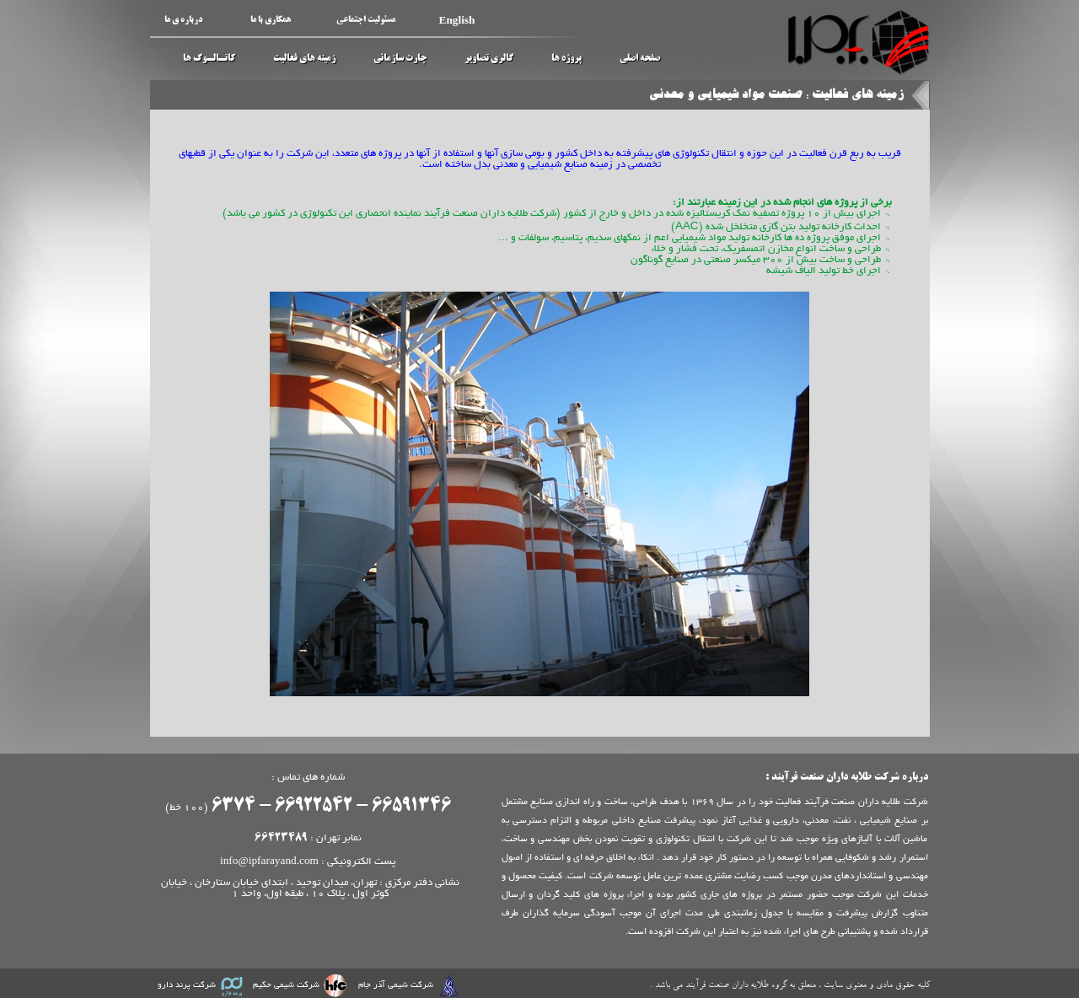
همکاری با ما (270, 20)
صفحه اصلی (640, 59)
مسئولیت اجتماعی (365, 20)
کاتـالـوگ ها (209, 59)
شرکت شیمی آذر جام (395, 985)
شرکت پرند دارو (187, 985)
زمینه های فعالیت (304, 59)
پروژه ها (566, 59)
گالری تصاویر (488, 59)
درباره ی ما (183, 20)
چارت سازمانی (400, 59)
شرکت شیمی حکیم (286, 985)
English (457, 19)
